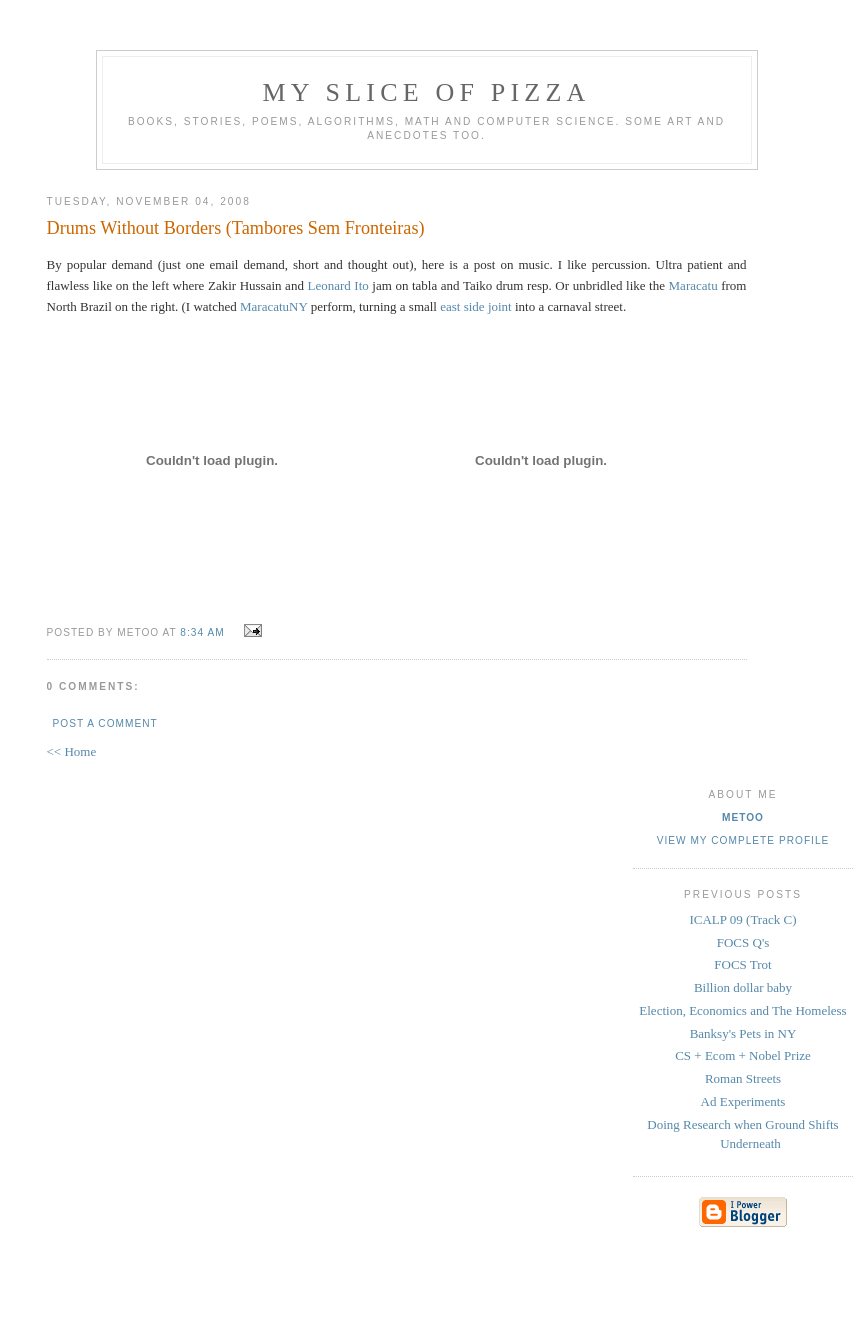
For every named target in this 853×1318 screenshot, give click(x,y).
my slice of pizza (427, 92)
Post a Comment (105, 723)
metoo (743, 817)
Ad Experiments (743, 1101)
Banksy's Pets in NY (743, 1033)
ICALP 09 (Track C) (742, 919)
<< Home (72, 751)
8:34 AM (202, 632)
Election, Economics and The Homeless (742, 1010)
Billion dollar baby (743, 987)
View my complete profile (743, 840)
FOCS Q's (743, 942)
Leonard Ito (337, 285)
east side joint (476, 306)
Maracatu (693, 285)
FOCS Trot (742, 964)
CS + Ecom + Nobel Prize (743, 1055)
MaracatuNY (273, 306)
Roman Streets (743, 1078)
